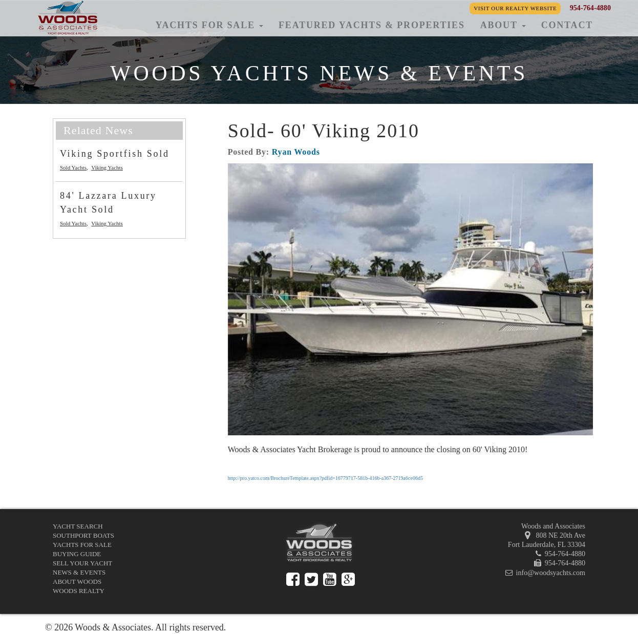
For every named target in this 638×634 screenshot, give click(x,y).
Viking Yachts (107, 167)
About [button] (503, 25)
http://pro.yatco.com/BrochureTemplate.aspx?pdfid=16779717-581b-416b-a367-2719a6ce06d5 (325, 478)
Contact (567, 25)
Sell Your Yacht (82, 563)
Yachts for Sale (82, 544)
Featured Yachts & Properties (372, 25)
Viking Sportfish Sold (114, 154)
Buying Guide (77, 554)
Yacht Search (78, 526)
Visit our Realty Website (515, 8)
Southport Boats (83, 535)
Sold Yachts (73, 167)
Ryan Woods (296, 151)
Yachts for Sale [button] (209, 25)
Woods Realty (78, 591)
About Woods (77, 581)
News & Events (79, 572)
